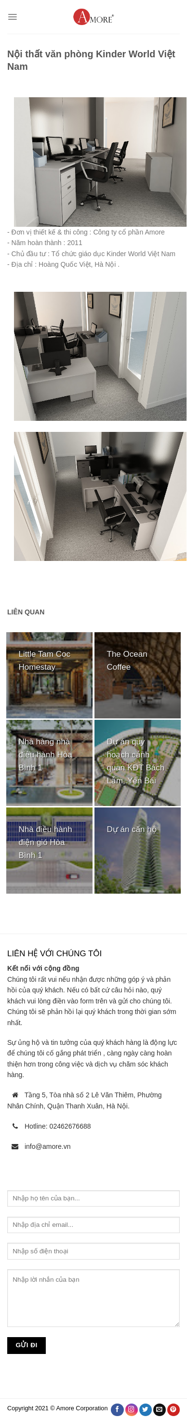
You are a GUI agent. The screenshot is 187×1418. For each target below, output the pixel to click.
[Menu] (12, 17)
